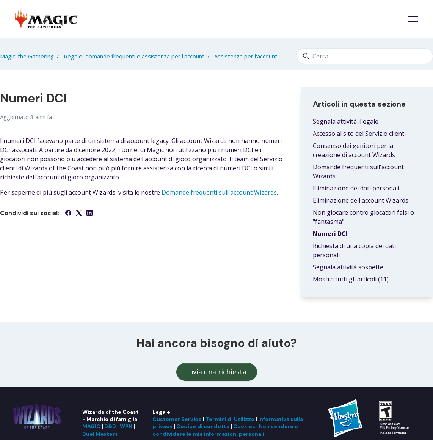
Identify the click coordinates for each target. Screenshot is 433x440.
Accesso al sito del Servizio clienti (359, 133)
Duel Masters (100, 434)
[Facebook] (68, 213)
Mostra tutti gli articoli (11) (351, 279)
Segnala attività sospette (348, 267)
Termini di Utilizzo (230, 419)
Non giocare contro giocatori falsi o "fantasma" (363, 217)
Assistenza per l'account (245, 56)
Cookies (244, 426)
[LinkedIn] (89, 213)
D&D (110, 426)
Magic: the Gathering (27, 56)
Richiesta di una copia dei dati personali (354, 250)
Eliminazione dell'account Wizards (360, 200)
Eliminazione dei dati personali (356, 188)
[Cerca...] (365, 56)
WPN (126, 426)
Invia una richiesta (216, 371)
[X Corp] (79, 213)
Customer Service (177, 419)
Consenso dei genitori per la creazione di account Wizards (354, 150)
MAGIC (91, 426)
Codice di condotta (202, 426)
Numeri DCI (330, 233)
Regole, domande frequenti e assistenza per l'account (134, 56)
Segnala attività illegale (345, 121)
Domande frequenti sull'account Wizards (219, 192)
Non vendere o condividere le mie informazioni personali (225, 430)
